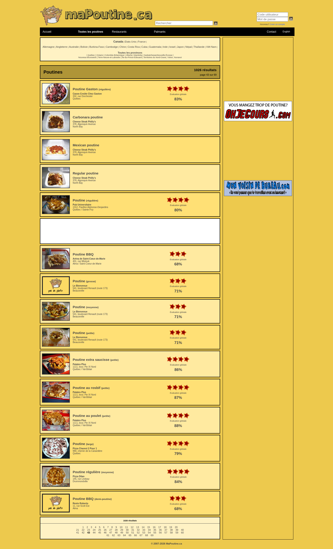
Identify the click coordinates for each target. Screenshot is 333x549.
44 (94, 532)
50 (127, 532)
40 (182, 530)
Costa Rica (134, 46)
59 (177, 532)
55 (154, 532)
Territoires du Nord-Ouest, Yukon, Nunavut (163, 57)
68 (146, 535)
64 (124, 535)
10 (121, 527)
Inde (165, 46)
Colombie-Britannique (114, 55)
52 (138, 532)
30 (127, 530)
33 (143, 530)
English (286, 31)
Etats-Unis (130, 41)
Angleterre (61, 46)
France (142, 41)
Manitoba (138, 55)
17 (159, 527)
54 (149, 532)
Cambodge (112, 46)
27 (110, 530)
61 (108, 535)
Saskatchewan (150, 55)
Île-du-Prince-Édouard (132, 57)
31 (132, 530)
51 (132, 532)
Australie (74, 46)
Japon (180, 46)
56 (160, 532)
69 (152, 535)
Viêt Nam (211, 46)
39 (177, 530)
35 (154, 530)
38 (171, 530)
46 (105, 532)
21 (77, 530)
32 (138, 530)
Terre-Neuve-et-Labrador (109, 57)
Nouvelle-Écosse (164, 55)
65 (130, 535)
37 (165, 530)
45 (99, 532)
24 (94, 530)
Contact (271, 31)
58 (171, 532)
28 (116, 530)
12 (132, 527)
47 (110, 532)
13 (137, 527)
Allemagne (48, 46)
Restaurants (119, 31)
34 (149, 530)
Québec (91, 55)
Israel (172, 46)
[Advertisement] (130, 231)
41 (77, 532)
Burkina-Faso (96, 46)
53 (143, 532)
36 (160, 530)
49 (121, 532)
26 (105, 530)
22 (83, 530)
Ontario (99, 55)
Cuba (144, 46)
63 (119, 535)
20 (176, 527)
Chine (122, 46)
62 (113, 535)
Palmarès (160, 31)
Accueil (47, 31)
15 (148, 527)
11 (126, 527)
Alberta (129, 55)
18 (165, 527)
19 (170, 527)
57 (165, 532)
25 (99, 530)
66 (135, 535)
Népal (188, 46)
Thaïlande (199, 46)
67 (141, 535)
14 (143, 527)
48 (116, 532)
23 (88, 530)
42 (83, 532)
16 (154, 527)
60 (182, 532)
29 (121, 530)
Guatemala (155, 46)
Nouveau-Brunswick (87, 57)
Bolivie (84, 46)
